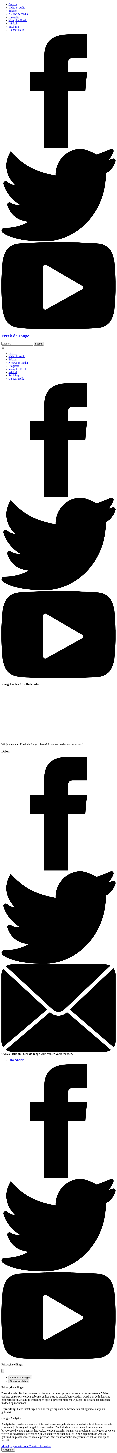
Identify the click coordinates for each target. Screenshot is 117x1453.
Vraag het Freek (18, 20)
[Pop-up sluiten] (2, 1371)
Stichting (14, 26)
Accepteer (8, 1449)
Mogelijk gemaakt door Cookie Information (26, 1446)
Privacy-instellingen (20, 1377)
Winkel (13, 23)
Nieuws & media (18, 13)
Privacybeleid (16, 1059)
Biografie (14, 17)
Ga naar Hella (16, 29)
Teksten (13, 10)
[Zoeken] (39, 344)
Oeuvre (13, 4)
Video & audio (17, 7)
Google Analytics (19, 1381)
